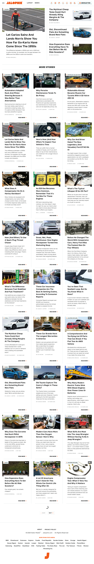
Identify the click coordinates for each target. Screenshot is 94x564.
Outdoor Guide (70, 543)
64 (27, 462)
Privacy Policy (50, 529)
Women (85, 546)
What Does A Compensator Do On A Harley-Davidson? (14, 191)
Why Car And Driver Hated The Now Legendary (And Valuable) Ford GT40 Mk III (78, 144)
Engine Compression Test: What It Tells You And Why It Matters (77, 480)
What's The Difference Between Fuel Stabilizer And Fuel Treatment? (15, 289)
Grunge (72, 540)
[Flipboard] (59, 3)
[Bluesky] (55, 3)
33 (59, 173)
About (39, 529)
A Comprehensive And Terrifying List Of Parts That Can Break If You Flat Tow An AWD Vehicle (77, 339)
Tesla (77, 11)
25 (90, 367)
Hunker (20, 543)
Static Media (35, 533)
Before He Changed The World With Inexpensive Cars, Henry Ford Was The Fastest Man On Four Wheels (78, 242)
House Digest (11, 543)
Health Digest (81, 540)
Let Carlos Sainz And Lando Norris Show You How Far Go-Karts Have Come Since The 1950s (21, 40)
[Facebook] (51, 3)
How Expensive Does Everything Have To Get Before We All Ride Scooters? (59, 48)
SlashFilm (17, 546)
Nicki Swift (60, 543)
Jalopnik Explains (41, 123)
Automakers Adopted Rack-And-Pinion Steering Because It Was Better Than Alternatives (14, 95)
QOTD (77, 45)
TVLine (79, 546)
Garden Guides (58, 540)
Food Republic (46, 540)
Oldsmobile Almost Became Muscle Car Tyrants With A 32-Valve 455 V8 (78, 94)
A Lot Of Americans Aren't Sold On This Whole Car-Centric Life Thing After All (46, 482)
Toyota (38, 367)
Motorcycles (8, 172)
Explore (31, 540)
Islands (27, 543)
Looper (34, 543)
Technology (39, 221)
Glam (66, 540)
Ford (69, 123)
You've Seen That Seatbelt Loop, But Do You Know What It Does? (77, 290)
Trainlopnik (71, 367)
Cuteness (23, 540)
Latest (30, 3)
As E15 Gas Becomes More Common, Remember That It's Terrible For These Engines (45, 193)
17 (27, 367)
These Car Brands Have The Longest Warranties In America (46, 336)
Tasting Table (40, 546)
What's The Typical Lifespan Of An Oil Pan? (77, 189)
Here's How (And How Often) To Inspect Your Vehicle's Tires (46, 142)
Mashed (40, 543)
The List (62, 546)
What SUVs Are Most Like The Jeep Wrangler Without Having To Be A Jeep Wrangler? (78, 435)
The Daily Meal (52, 546)
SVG (32, 546)
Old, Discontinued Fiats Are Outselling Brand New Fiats (59, 32)
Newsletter (84, 3)
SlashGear (25, 546)
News (37, 3)
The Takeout (70, 546)
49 (59, 462)
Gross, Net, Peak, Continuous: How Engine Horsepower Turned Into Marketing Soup (47, 241)
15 (27, 416)
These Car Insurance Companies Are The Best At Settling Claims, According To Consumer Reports (46, 291)
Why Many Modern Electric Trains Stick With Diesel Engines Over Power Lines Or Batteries (76, 388)
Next (50, 513)
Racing (7, 9)
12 (90, 416)
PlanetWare (81, 543)
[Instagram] (70, 3)
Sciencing (9, 546)
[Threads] (67, 3)
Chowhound (14, 540)
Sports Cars (8, 416)
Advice (38, 270)
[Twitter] (63, 3)
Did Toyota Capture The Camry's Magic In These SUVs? (46, 385)
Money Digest (50, 543)
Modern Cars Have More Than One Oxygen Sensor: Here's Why (47, 434)
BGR (7, 540)
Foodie (37, 540)
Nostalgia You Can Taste (74, 74)
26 (27, 318)
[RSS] (74, 3)
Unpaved (70, 416)
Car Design (8, 74)
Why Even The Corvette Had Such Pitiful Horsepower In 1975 (15, 434)
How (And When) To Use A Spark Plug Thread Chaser (15, 240)
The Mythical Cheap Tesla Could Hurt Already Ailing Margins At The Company (59, 14)
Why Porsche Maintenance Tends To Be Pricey (46, 93)
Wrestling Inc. (48, 548)
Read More (21, 117)
